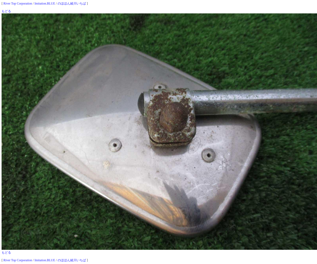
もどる (6, 11)
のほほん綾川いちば (72, 3)
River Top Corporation (17, 3)
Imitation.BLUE (44, 3)
